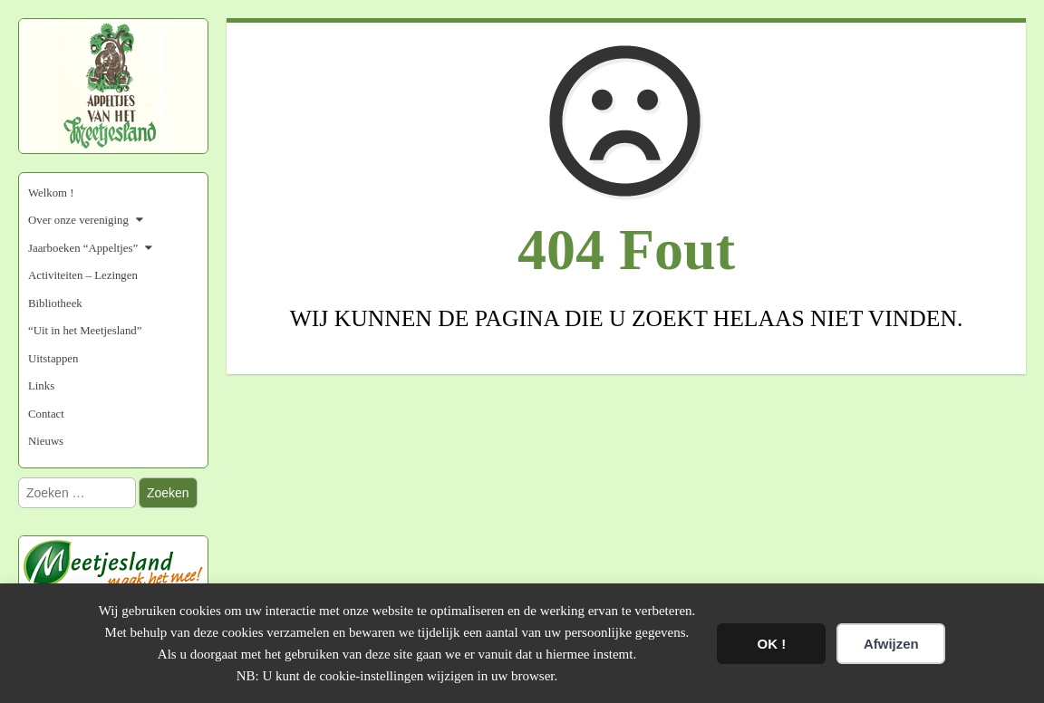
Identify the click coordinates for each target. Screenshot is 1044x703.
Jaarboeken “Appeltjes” (83, 248)
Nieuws (45, 441)
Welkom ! (51, 193)
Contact (46, 414)
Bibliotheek (55, 303)
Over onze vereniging (78, 220)
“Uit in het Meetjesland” (84, 330)
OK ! (772, 643)
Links (41, 386)
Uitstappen (53, 358)
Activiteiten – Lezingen (83, 275)
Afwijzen (891, 643)
